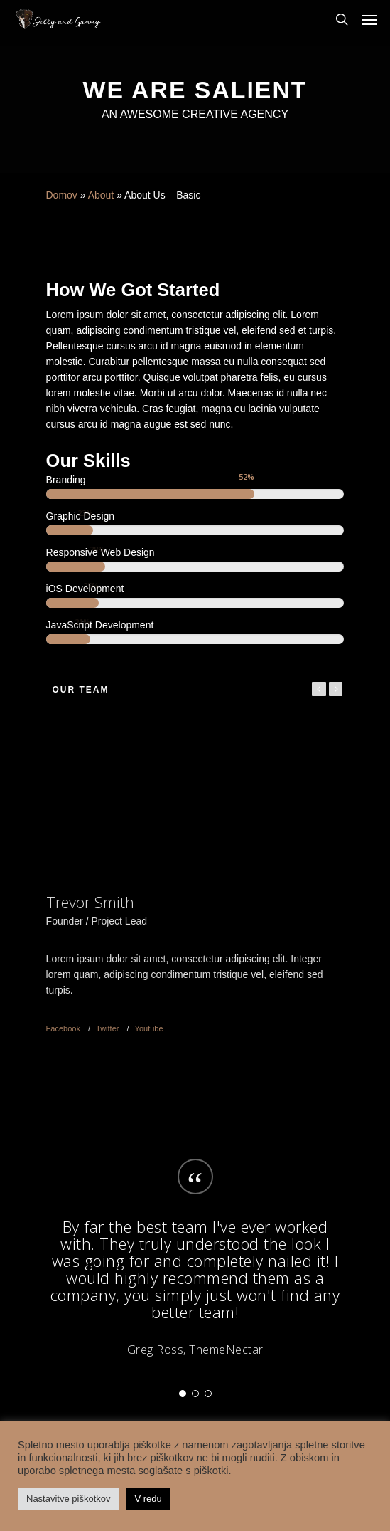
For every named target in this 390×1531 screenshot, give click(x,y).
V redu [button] (148, 1498)
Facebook (63, 1028)
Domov (61, 195)
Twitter (107, 1028)
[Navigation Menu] (369, 19)
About (101, 195)
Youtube (149, 1028)
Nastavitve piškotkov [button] (68, 1498)
